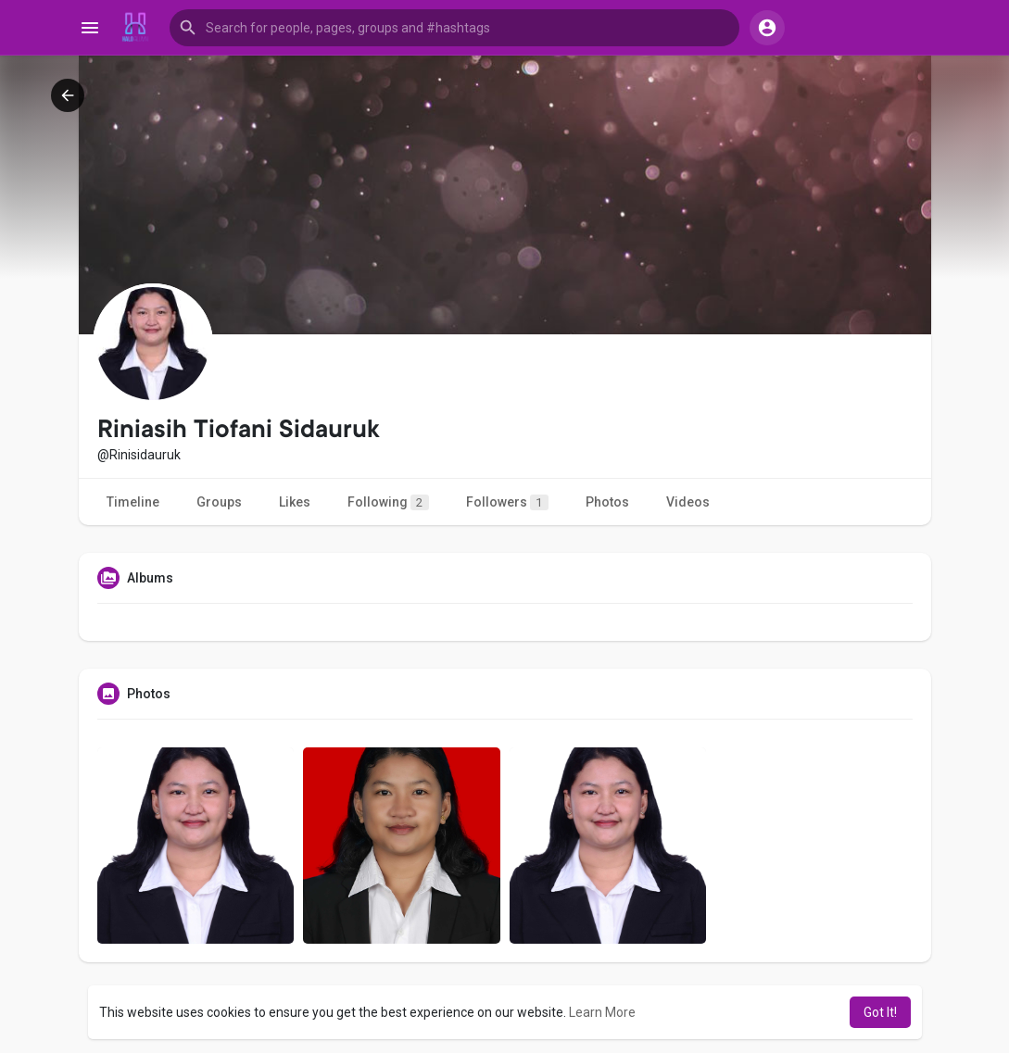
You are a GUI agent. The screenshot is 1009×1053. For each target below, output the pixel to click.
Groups (219, 502)
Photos (607, 502)
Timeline (133, 502)
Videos (688, 502)
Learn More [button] (602, 1012)
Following (388, 502)
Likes (294, 502)
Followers (507, 502)
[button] (454, 27)
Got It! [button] (880, 1012)
